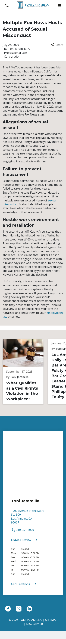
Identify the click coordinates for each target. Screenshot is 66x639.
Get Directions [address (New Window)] (24, 584)
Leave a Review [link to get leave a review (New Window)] (24, 540)
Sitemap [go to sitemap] (51, 620)
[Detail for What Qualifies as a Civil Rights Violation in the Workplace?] (25, 371)
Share (57, 45)
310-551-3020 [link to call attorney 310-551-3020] (22, 530)
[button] (59, 5)
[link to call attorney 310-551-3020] (7, 5)
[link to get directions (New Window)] (33, 518)
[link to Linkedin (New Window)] (29, 609)
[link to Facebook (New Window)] (8, 609)
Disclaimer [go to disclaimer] (34, 624)
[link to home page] (33, 5)
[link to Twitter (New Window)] (18, 609)
